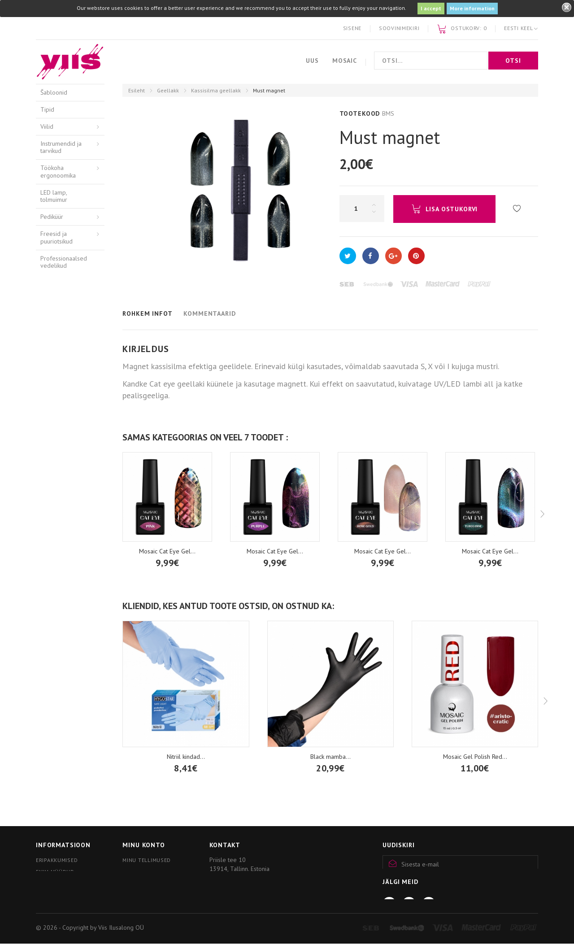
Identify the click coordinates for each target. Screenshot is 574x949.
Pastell (56, 499)
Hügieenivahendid (64, 283)
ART (52, 527)
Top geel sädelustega (63, 416)
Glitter (55, 584)
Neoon (56, 541)
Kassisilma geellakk (216, 90)
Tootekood (359, 113)
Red (52, 556)
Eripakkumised (57, 860)
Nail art (50, 682)
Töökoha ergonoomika (58, 171)
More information (472, 8)
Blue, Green (62, 599)
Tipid (47, 109)
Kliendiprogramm (61, 904)
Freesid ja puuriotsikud (56, 237)
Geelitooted (56, 358)
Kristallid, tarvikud (63, 665)
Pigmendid (54, 631)
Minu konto (143, 845)
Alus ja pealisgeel (61, 394)
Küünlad (51, 716)
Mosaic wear (57, 699)
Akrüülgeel (55, 341)
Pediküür (51, 217)
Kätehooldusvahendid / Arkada (69, 303)
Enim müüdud (55, 871)
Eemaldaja (61, 434)
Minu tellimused (146, 860)
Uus (312, 61)
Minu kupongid (144, 883)
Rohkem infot (147, 313)
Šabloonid (53, 92)
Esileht (136, 90)
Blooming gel (65, 470)
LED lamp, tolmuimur (53, 196)
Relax (54, 513)
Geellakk (168, 90)
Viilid (46, 126)
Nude (54, 570)
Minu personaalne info (156, 871)
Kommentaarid (209, 313)
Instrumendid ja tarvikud (61, 147)
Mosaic (344, 61)
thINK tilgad (56, 614)
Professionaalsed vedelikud (63, 262)
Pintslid (50, 648)
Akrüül (48, 324)
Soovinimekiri (399, 28)
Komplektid (62, 484)
